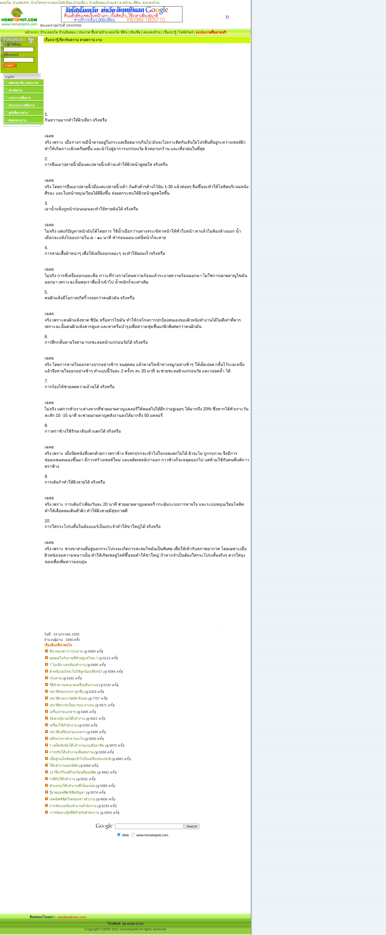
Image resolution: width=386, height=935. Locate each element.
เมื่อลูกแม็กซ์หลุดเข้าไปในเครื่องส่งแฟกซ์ (80, 759)
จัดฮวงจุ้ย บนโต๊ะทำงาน (67, 719)
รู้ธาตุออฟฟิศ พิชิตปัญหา (67, 792)
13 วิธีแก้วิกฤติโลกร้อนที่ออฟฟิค (73, 772)
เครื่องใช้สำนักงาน (63, 725)
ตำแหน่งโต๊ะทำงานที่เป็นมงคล (72, 786)
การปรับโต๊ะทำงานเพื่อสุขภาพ (72, 752)
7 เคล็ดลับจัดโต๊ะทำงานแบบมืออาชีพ (77, 745)
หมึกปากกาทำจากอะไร (67, 739)
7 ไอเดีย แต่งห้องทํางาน (68, 665)
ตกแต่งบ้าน (150, 3)
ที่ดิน (136, 3)
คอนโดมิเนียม (62, 3)
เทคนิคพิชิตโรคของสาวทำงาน (72, 799)
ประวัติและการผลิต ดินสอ (68, 698)
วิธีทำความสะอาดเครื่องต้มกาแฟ (74, 685)
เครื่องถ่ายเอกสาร (63, 712)
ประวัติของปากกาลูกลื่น (67, 692)
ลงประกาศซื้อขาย (19, 97)
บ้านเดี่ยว (80, 3)
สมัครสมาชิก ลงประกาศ (23, 83)
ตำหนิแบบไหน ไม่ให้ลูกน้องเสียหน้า (76, 671)
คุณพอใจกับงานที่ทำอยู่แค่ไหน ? (74, 658)
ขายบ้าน (125, 3)
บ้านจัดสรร (21, 3)
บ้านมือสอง (97, 3)
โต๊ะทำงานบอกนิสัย (64, 766)
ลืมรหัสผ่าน (15, 90)
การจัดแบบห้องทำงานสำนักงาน (73, 806)
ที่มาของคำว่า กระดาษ (66, 651)
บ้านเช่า (112, 3)
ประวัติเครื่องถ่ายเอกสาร (68, 732)
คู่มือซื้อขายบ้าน (18, 112)
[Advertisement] (21, 205)
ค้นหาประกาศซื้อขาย (22, 105)
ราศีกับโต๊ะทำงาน (62, 779)
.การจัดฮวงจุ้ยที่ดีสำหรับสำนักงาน (74, 813)
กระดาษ (56, 678)
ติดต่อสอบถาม (17, 120)
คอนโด (5, 3)
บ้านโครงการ (41, 3)
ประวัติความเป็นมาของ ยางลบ (72, 705)
